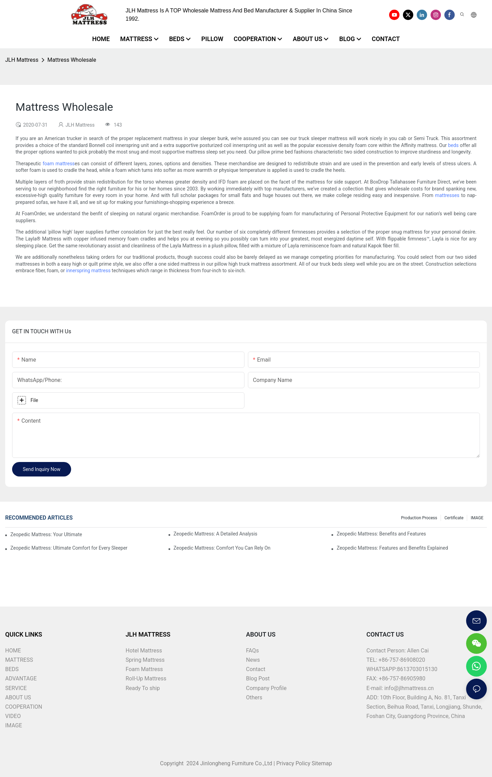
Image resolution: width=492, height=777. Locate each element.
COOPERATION (23, 707)
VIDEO (13, 716)
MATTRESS (19, 660)
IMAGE (477, 517)
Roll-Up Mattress (146, 678)
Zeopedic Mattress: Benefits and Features (381, 534)
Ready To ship (143, 688)
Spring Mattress (145, 660)
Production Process (419, 517)
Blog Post (258, 678)
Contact (256, 669)
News (253, 660)
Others (254, 697)
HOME (13, 650)
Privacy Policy (293, 763)
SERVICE (16, 688)
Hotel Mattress (144, 650)
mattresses (447, 195)
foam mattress (58, 163)
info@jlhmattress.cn (409, 688)
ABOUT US (18, 697)
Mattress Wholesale (71, 60)
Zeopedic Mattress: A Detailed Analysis (216, 534)
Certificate (453, 517)
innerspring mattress (88, 270)
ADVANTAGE (21, 678)
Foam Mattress (144, 669)
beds (453, 145)
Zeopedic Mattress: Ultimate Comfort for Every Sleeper (68, 548)
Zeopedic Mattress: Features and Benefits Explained (392, 548)
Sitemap (321, 763)
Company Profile (266, 688)
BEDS (12, 669)
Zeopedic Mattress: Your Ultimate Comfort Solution (46, 534)
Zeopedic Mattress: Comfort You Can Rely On (222, 548)
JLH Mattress (21, 60)
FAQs (252, 650)
